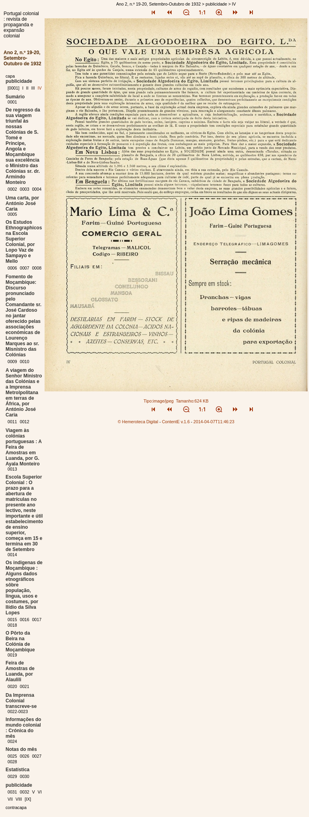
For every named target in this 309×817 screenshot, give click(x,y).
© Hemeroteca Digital (138, 421)
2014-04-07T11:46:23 (214, 421)
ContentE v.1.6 (176, 421)
